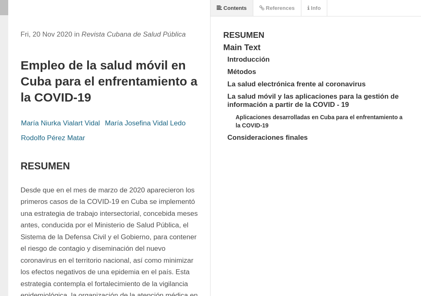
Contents (232, 8)
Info (314, 8)
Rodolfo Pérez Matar (53, 138)
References (277, 8)
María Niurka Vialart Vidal (60, 123)
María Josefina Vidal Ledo (145, 123)
